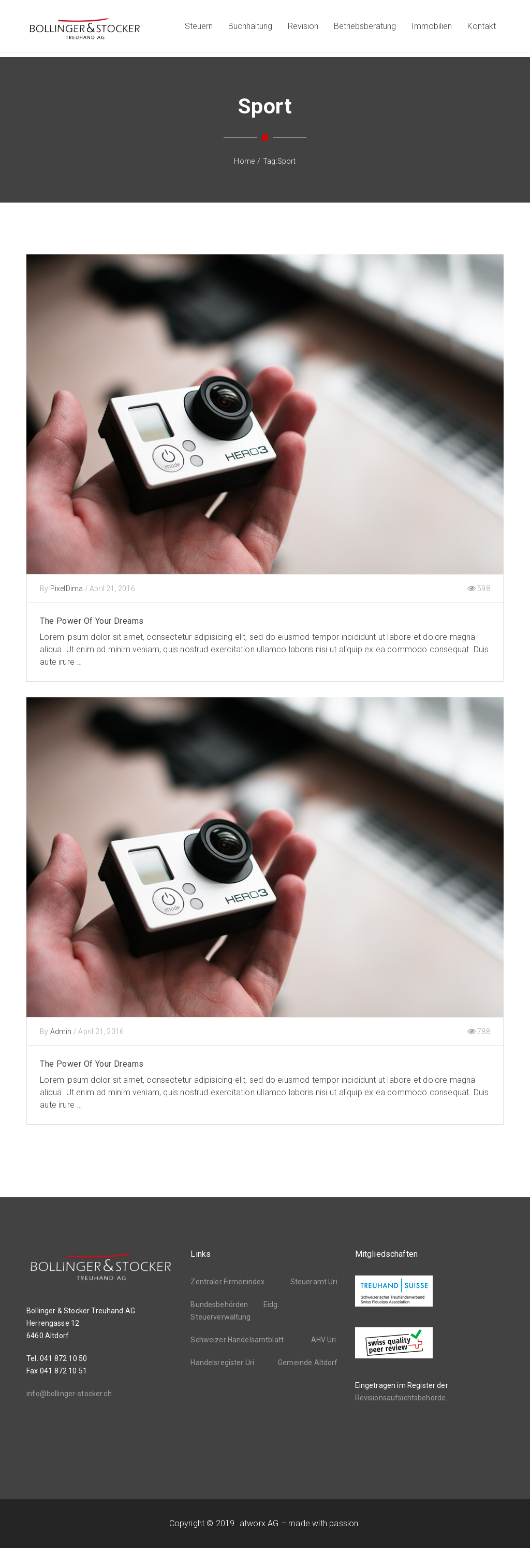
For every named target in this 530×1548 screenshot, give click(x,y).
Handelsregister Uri (222, 1362)
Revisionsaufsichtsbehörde (400, 1398)
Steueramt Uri (313, 1282)
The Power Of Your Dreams (91, 621)
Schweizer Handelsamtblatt (237, 1340)
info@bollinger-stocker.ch (69, 1393)
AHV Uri (323, 1340)
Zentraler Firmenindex (227, 1282)
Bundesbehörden (219, 1304)
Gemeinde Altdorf (307, 1362)
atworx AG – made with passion (299, 1523)
